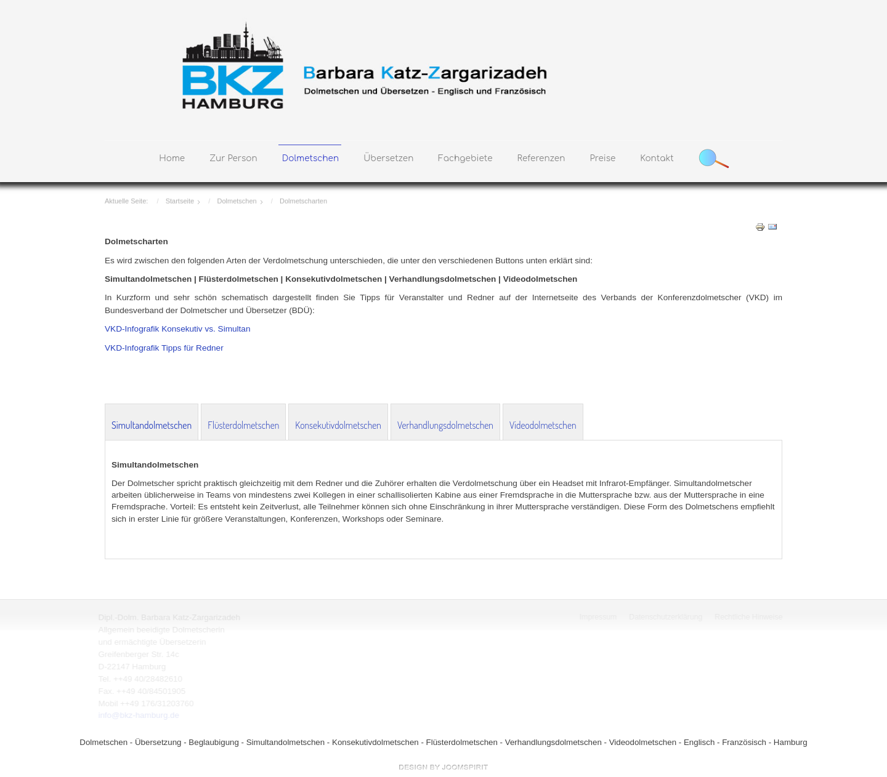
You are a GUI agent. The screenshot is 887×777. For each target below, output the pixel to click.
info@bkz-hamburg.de (137, 715)
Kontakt (656, 158)
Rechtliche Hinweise (750, 617)
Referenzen (541, 158)
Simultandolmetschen (151, 425)
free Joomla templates (443, 767)
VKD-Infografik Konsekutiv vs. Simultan (177, 328)
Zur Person (233, 158)
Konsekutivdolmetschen (338, 425)
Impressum (599, 617)
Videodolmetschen (543, 425)
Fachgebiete (465, 158)
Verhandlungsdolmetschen (445, 425)
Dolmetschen (310, 158)
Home (172, 158)
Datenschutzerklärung (666, 617)
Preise (602, 158)
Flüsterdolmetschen (243, 425)
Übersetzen (388, 158)
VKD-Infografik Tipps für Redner (164, 348)
